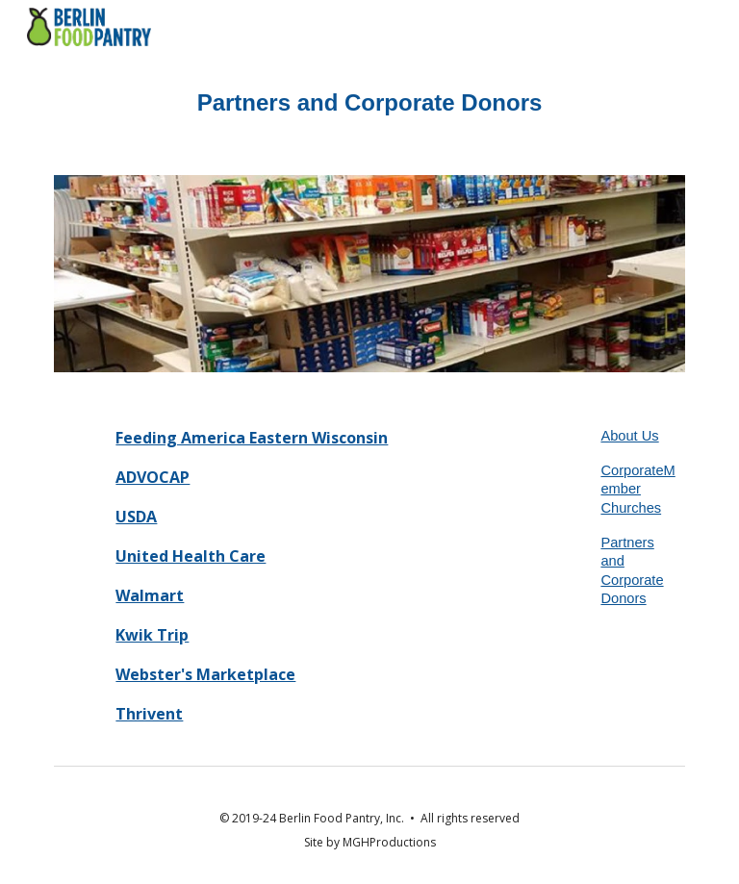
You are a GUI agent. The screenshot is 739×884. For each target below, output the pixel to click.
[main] (369, 103)
